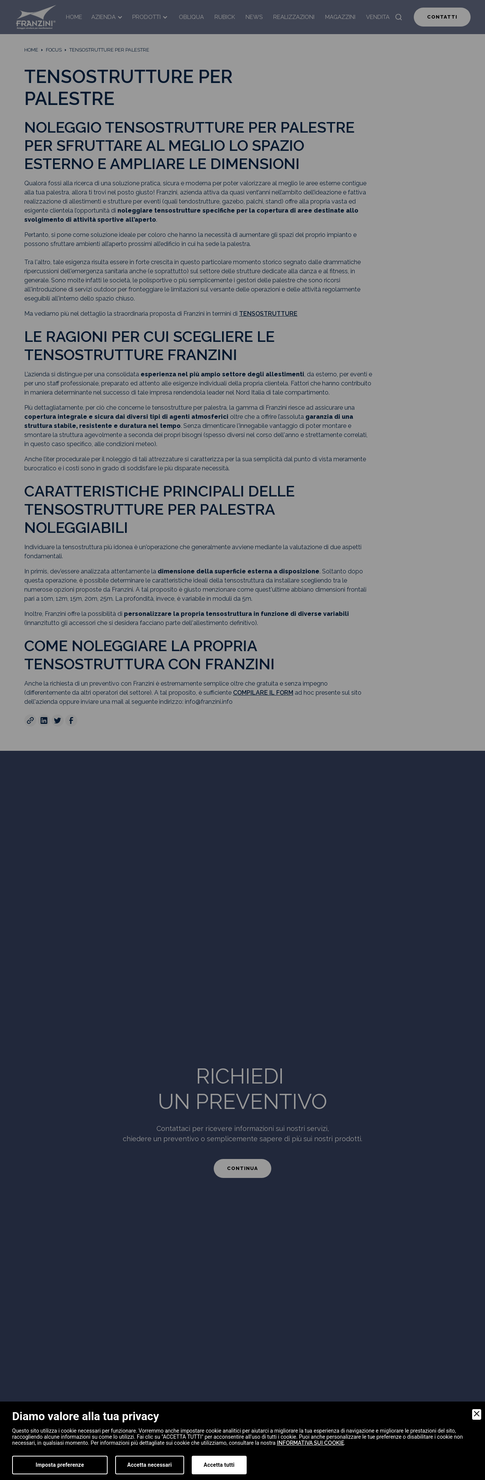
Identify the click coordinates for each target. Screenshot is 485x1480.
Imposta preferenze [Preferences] (60, 1465)
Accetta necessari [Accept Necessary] (149, 1465)
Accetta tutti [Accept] (219, 1465)
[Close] (476, 1414)
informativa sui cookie (310, 1443)
